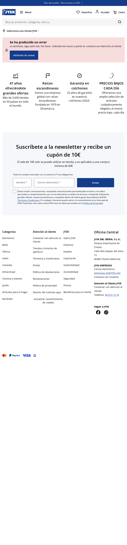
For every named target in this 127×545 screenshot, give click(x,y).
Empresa (68, 244)
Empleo (68, 251)
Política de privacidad (45, 285)
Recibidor (7, 298)
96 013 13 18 (112, 294)
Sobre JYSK (69, 238)
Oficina (6, 251)
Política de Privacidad (93, 203)
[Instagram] (106, 312)
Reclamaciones (41, 278)
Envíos (36, 265)
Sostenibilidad (71, 265)
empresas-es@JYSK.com (107, 273)
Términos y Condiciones (29, 200)
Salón (5, 258)
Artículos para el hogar (15, 292)
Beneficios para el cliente (77, 292)
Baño (5, 244)
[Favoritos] (84, 12)
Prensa (67, 285)
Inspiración (70, 258)
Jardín (5, 285)
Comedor (7, 265)
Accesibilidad (71, 271)
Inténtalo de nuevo (24, 55)
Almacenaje (8, 271)
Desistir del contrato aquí (47, 292)
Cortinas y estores (12, 278)
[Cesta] (119, 12)
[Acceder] (102, 12)
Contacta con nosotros (106, 277)
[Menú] (25, 12)
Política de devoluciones (46, 272)
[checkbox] (14, 191)
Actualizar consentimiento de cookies (48, 300)
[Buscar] (119, 21)
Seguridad (69, 278)
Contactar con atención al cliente (47, 240)
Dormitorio (8, 238)
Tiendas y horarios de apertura (45, 250)
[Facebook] (98, 312)
